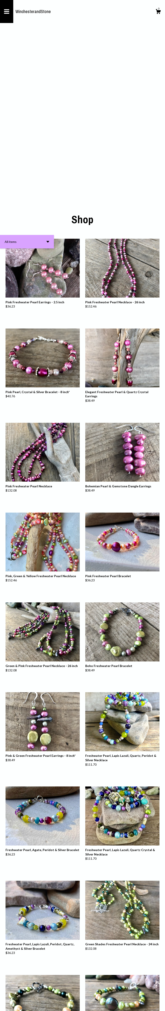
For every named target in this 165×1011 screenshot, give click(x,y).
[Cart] (158, 12)
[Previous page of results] (52, 993)
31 (107, 993)
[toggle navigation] (6, 11)
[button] (27, 78)
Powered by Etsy (55, 1004)
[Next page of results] (113, 993)
